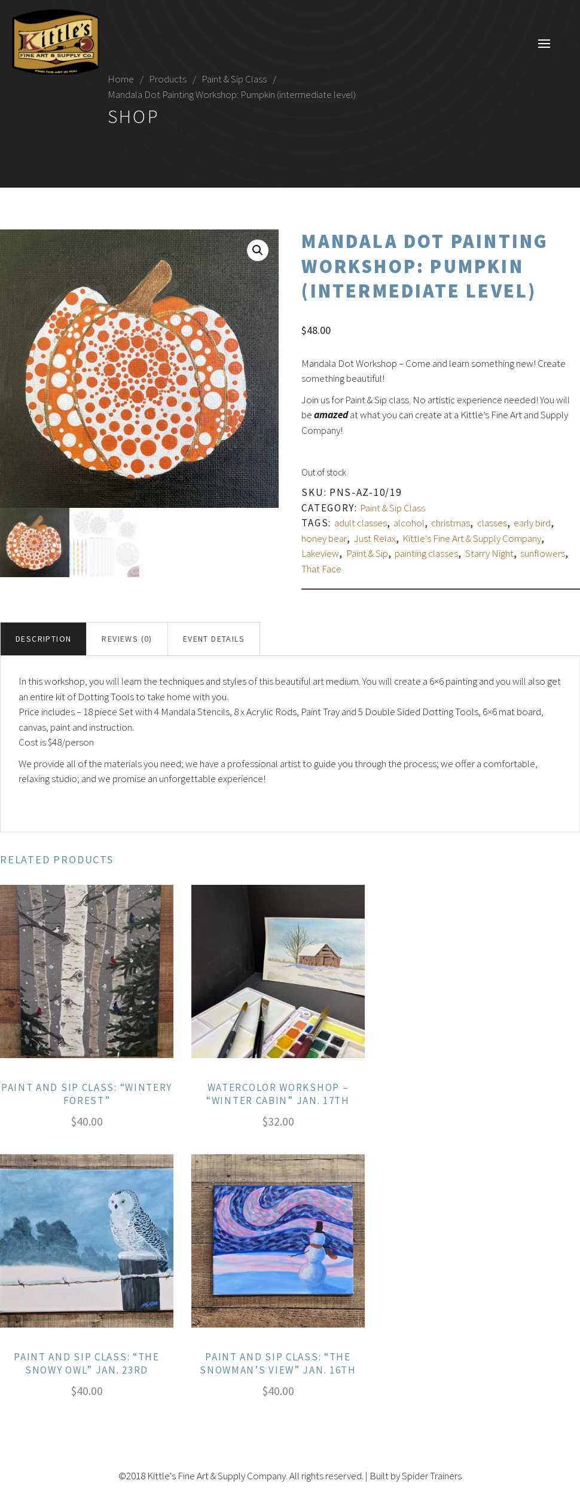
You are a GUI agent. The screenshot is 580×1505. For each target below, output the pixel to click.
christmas (450, 522)
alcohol (409, 522)
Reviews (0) (127, 638)
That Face (321, 568)
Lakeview (320, 553)
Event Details (214, 638)
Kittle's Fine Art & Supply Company (471, 538)
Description (43, 638)
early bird (532, 522)
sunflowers (542, 553)
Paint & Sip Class (234, 78)
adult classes (360, 522)
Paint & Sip (367, 553)
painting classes (426, 553)
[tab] (43, 639)
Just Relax (375, 538)
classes (492, 522)
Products (168, 78)
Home (121, 78)
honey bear (324, 538)
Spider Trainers (432, 1475)
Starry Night (489, 553)
